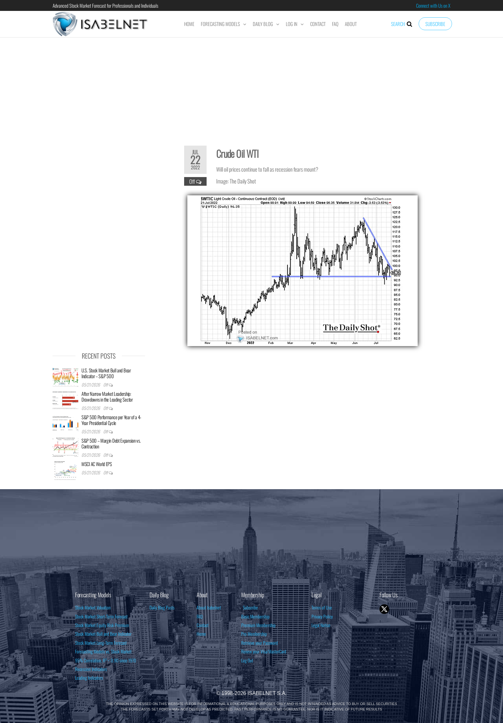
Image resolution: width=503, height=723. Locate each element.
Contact (318, 23)
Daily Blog (263, 23)
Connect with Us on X (433, 5)
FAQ (335, 23)
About (351, 23)
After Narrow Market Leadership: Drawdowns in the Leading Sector (107, 396)
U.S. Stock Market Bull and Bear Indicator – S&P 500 (106, 373)
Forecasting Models (220, 23)
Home (189, 23)
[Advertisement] (251, 87)
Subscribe (435, 23)
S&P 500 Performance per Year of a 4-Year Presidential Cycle (111, 419)
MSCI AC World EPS (96, 463)
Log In (291, 23)
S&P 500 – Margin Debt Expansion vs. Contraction (111, 443)
